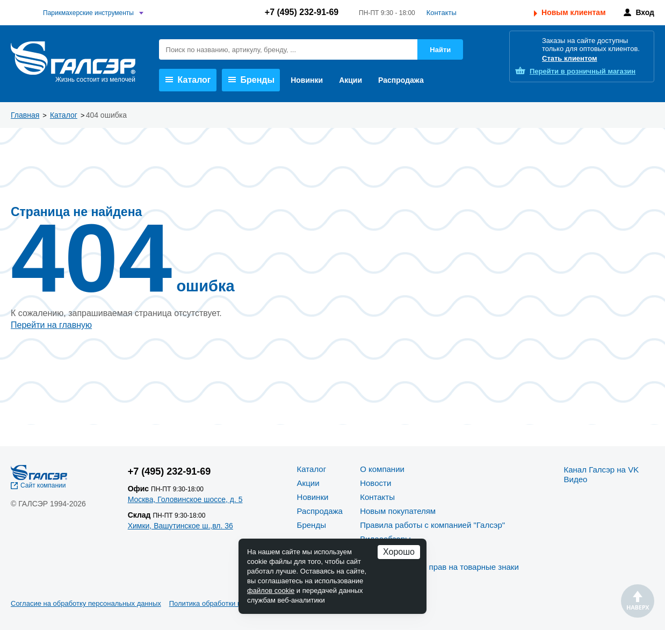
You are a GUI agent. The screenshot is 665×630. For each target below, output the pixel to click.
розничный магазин (582, 71)
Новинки (307, 80)
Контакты (442, 13)
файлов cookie (270, 590)
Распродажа (401, 80)
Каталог (188, 79)
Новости (375, 483)
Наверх (637, 601)
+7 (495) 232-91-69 (301, 12)
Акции (350, 80)
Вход (644, 12)
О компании (382, 469)
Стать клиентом (569, 58)
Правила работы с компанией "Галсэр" (432, 524)
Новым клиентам (573, 12)
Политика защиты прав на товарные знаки (439, 566)
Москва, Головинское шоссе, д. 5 (185, 499)
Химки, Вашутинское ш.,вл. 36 (180, 525)
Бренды (251, 79)
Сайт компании (43, 485)
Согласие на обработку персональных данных (86, 603)
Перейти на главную (51, 325)
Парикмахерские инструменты (88, 13)
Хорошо (399, 551)
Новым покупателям (398, 511)
